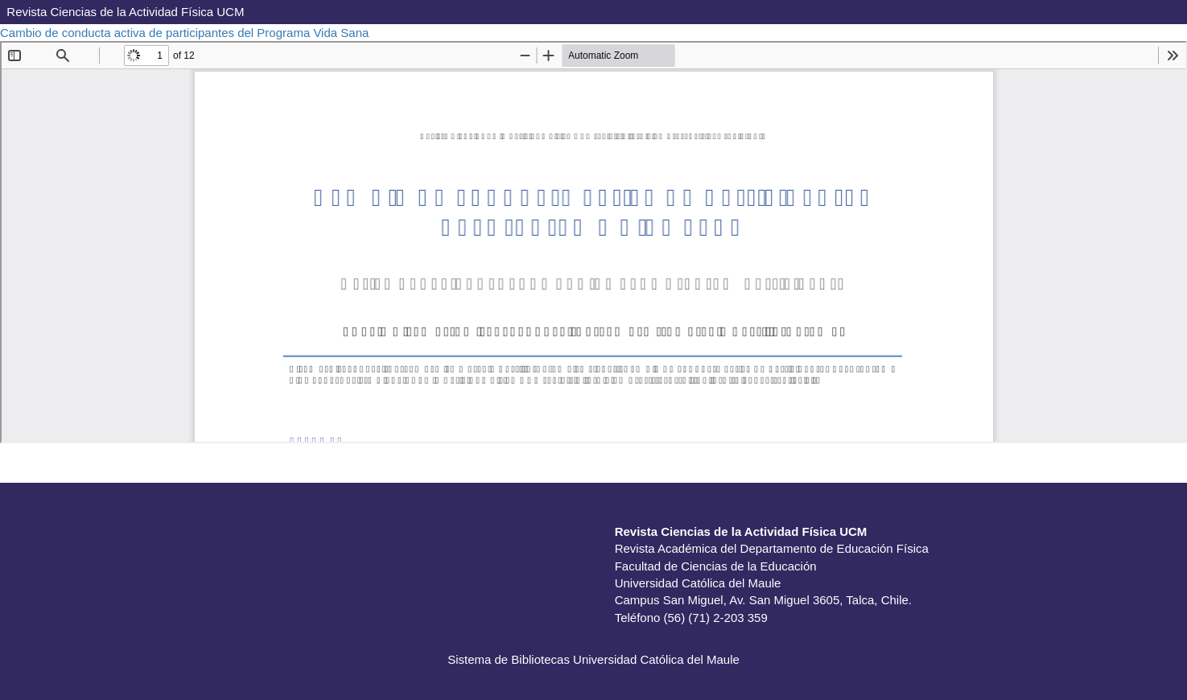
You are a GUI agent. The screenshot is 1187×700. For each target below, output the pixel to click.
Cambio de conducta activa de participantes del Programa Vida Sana (186, 32)
